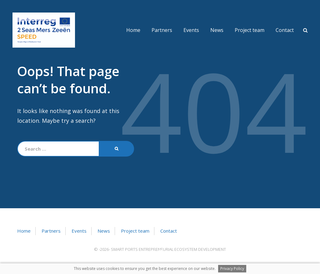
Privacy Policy (232, 268)
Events (191, 30)
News (216, 30)
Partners (162, 30)
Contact (285, 30)
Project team (249, 30)
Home (133, 30)
